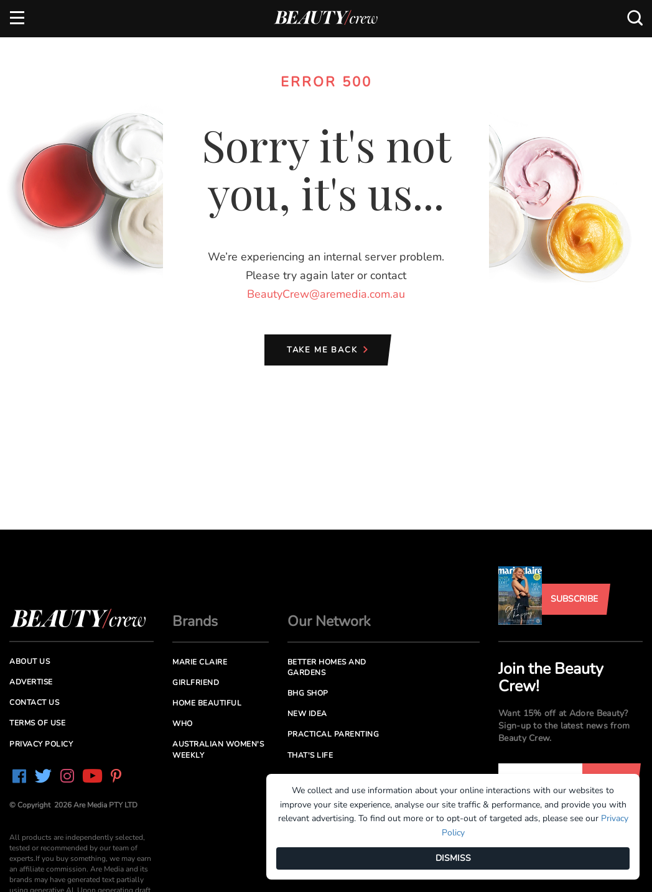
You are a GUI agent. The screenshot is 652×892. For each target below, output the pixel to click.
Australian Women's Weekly (218, 749)
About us (29, 661)
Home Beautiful (206, 703)
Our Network (329, 621)
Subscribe (574, 599)
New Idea (307, 714)
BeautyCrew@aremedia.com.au (326, 294)
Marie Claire (199, 662)
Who (182, 724)
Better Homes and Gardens (326, 667)
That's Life (310, 755)
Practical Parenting (333, 734)
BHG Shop (307, 693)
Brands (195, 621)
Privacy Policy (41, 744)
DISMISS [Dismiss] (453, 858)
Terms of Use (37, 723)
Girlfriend (195, 682)
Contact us (34, 702)
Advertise (31, 682)
